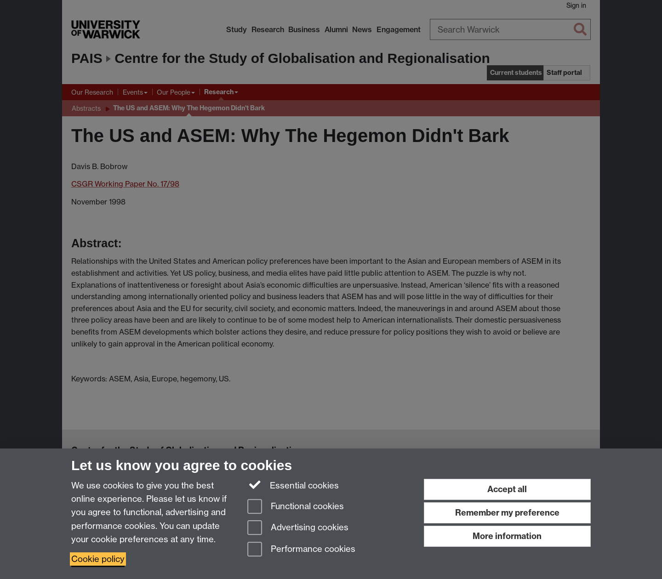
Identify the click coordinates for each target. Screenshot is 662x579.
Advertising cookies (297, 528)
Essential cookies (293, 485)
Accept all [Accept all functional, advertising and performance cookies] (507, 489)
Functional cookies (295, 507)
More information (507, 536)
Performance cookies (301, 549)
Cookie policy (98, 559)
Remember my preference (507, 512)
